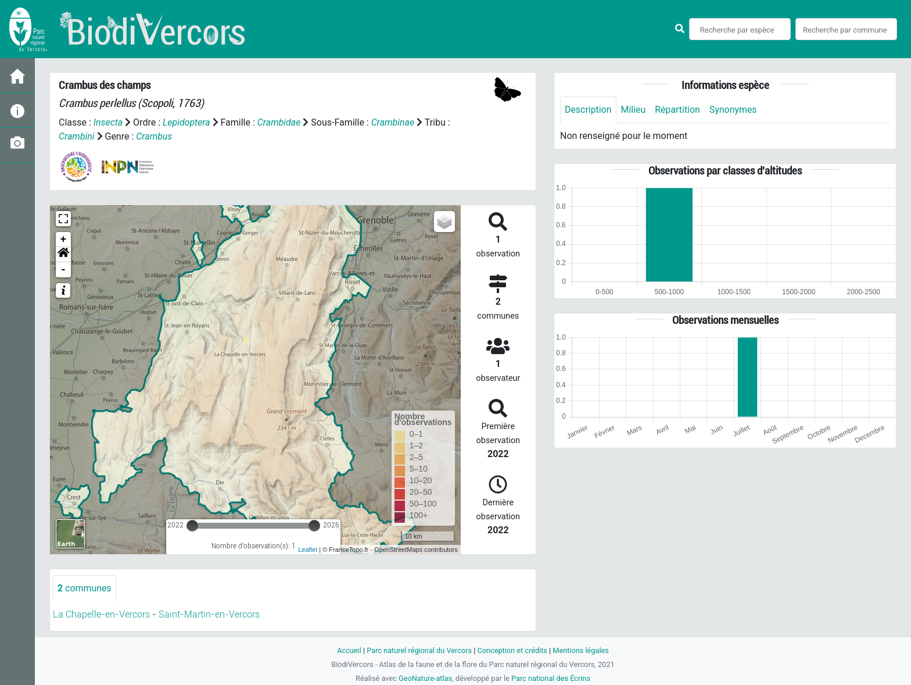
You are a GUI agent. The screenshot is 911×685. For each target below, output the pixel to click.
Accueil (348, 650)
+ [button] (63, 240)
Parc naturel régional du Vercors (419, 650)
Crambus (155, 136)
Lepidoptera (186, 122)
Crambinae (393, 122)
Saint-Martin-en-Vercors (209, 614)
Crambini (77, 136)
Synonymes (734, 109)
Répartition (678, 109)
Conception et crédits (512, 650)
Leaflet (307, 549)
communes (85, 588)
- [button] (63, 270)
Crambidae (280, 122)
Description (588, 109)
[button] (63, 254)
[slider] (192, 525)
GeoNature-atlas (425, 678)
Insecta (108, 122)
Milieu (633, 109)
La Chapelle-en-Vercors (101, 614)
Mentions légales (581, 650)
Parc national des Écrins (551, 678)
